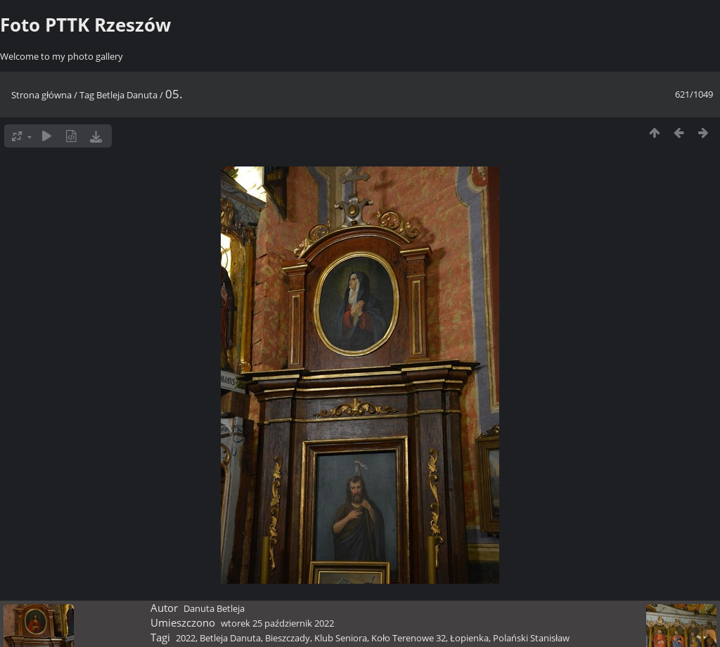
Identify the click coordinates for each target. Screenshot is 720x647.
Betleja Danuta (127, 95)
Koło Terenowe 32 (408, 638)
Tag (86, 95)
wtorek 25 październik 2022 (277, 623)
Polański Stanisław (531, 638)
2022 (185, 638)
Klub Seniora (340, 638)
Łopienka (469, 638)
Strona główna (41, 95)
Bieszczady (287, 638)
